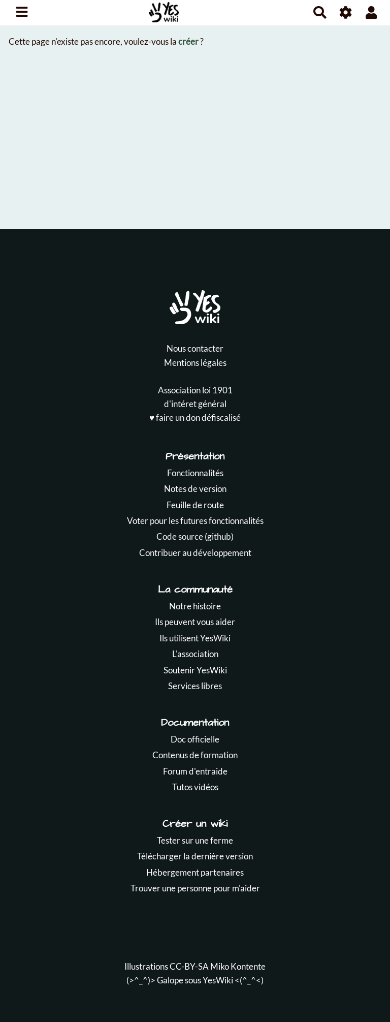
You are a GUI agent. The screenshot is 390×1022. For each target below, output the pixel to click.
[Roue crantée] (346, 12)
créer (188, 41)
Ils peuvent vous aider (195, 621)
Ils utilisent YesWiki (195, 638)
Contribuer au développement (195, 552)
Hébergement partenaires (195, 872)
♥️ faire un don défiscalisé (195, 417)
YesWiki (218, 980)
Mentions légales (195, 362)
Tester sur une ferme (195, 840)
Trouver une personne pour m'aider (195, 888)
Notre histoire (195, 606)
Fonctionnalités (195, 473)
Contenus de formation (195, 755)
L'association (195, 653)
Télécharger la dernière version (195, 856)
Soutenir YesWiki (195, 670)
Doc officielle (195, 739)
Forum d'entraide (195, 771)
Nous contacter (195, 348)
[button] (371, 12)
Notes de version (195, 488)
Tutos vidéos (195, 787)
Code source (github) (195, 536)
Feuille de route (195, 505)
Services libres (195, 685)
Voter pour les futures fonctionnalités (195, 520)
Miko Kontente (238, 966)
